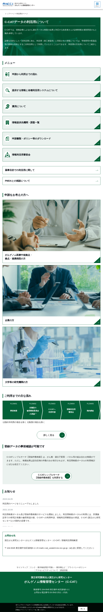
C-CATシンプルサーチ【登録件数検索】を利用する (49, 476)
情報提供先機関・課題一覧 (21, 122)
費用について (15, 106)
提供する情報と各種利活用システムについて (31, 90)
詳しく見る (48, 435)
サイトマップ (22, 567)
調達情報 (64, 570)
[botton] (97, 4)
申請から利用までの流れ (20, 74)
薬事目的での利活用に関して (20, 170)
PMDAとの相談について (17, 181)
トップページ (10, 14)
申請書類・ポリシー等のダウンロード (27, 138)
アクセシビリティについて (47, 570)
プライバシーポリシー (77, 567)
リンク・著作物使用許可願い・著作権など (48, 567)
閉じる (83, 609)
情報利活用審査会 (17, 154)
